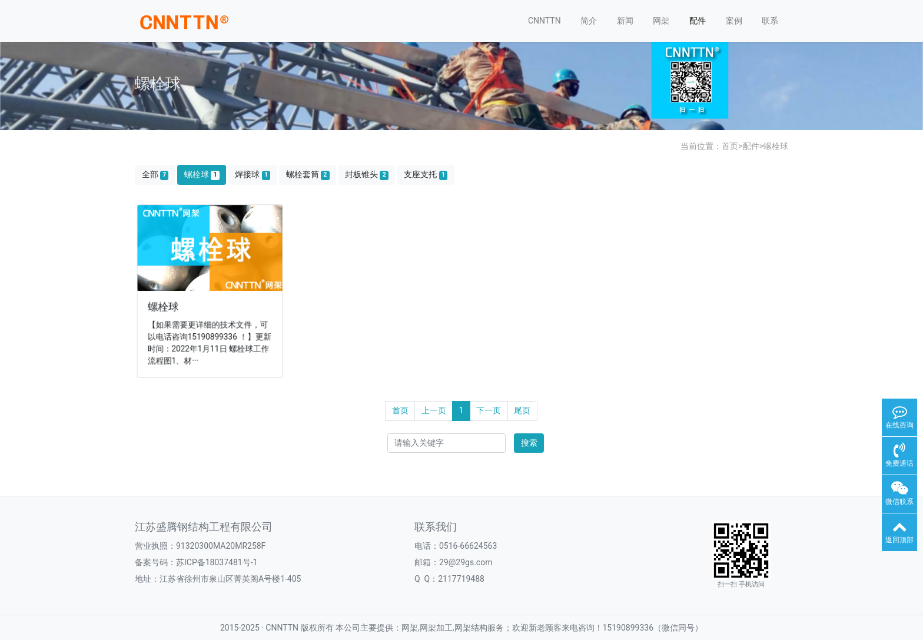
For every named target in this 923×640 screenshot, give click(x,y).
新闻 (625, 20)
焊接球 (252, 175)
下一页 (488, 410)
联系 (770, 20)
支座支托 (425, 175)
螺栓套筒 (308, 175)
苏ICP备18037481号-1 (216, 562)
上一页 (433, 410)
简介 (588, 20)
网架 (661, 20)
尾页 (522, 410)
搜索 (529, 442)
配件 (697, 20)
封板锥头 (367, 175)
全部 (155, 175)
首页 (730, 146)
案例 (734, 20)
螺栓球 (775, 146)
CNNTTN (544, 20)
